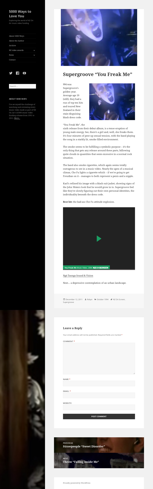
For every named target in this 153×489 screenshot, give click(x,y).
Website (67, 403)
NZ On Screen (119, 299)
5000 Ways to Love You (20, 13)
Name (66, 379)
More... (17, 118)
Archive (12, 45)
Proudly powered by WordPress (76, 483)
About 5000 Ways (16, 36)
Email (67, 391)
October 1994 (102, 299)
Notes (11, 55)
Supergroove (68, 302)
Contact (12, 59)
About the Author (16, 40)
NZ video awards (16, 50)
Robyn (89, 299)
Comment (69, 341)
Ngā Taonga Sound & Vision (78, 275)
